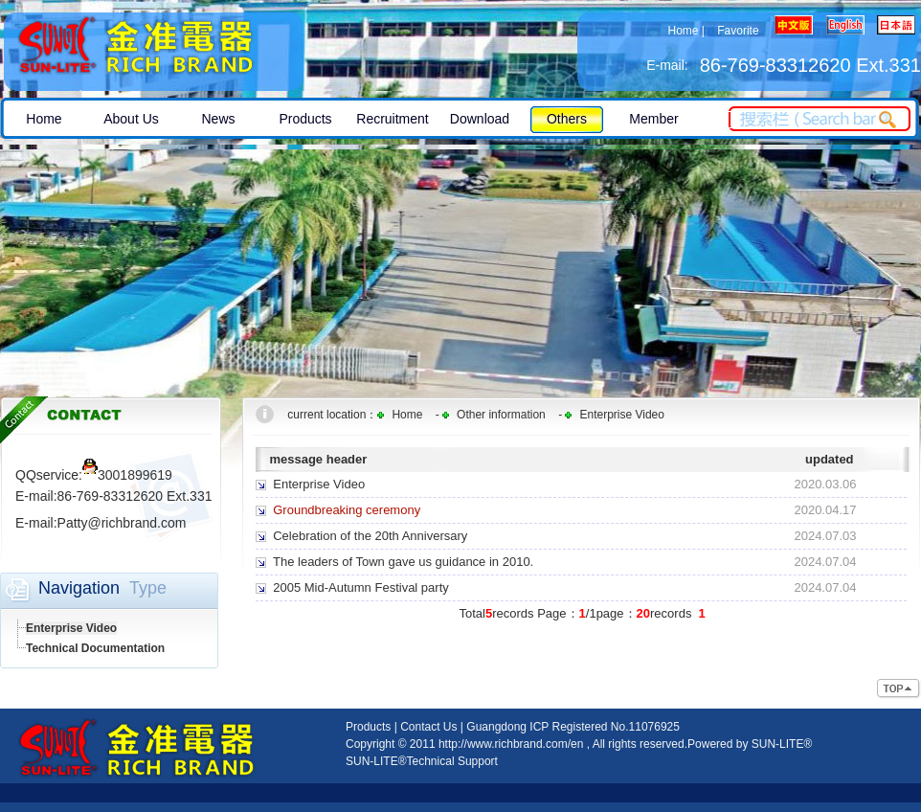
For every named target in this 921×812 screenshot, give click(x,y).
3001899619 (127, 475)
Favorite (737, 30)
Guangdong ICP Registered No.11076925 (573, 726)
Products (368, 726)
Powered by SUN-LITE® (749, 744)
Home (682, 30)
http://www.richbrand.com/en (510, 744)
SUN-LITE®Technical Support (422, 761)
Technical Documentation (95, 648)
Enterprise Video (71, 628)
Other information (501, 414)
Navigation (79, 588)
